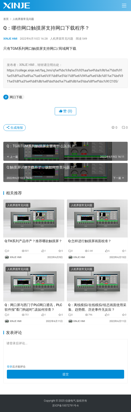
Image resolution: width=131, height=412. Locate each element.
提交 (66, 374)
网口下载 (16, 97)
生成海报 (14, 128)
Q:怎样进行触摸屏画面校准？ (89, 241)
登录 (9, 366)
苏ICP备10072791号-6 (65, 405)
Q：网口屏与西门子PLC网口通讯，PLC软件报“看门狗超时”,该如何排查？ (33, 307)
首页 (6, 19)
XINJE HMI (10, 38)
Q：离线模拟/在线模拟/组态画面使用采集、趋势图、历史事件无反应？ (97, 307)
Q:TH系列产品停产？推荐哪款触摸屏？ (33, 241)
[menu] (124, 6)
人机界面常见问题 (61, 38)
